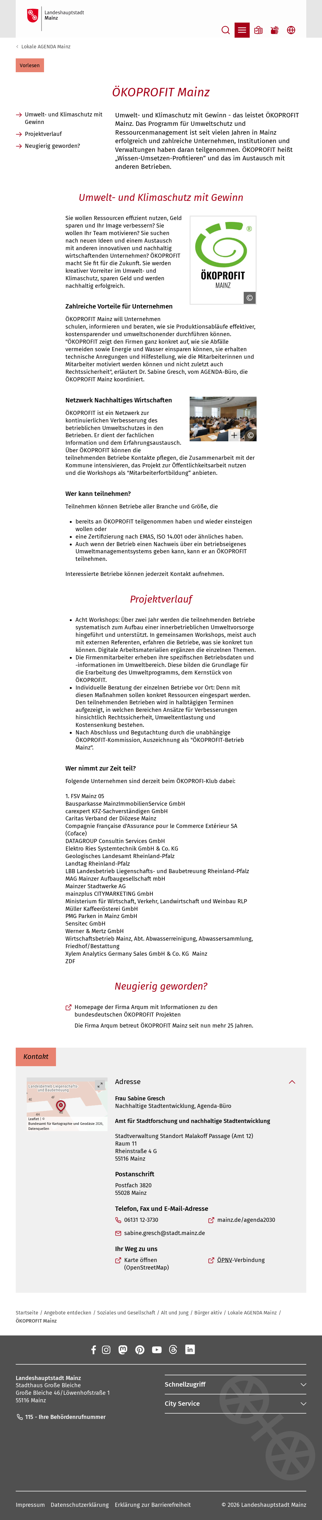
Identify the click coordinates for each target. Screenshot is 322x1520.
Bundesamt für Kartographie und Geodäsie (61, 1124)
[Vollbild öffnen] (100, 1085)
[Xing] (207, 1349)
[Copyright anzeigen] (248, 298)
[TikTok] (223, 1349)
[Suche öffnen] (225, 30)
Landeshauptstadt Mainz (273, 1504)
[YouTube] (156, 1349)
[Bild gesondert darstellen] (232, 435)
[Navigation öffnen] (242, 30)
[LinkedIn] (190, 1349)
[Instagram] (105, 1349)
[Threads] (173, 1349)
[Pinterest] (139, 1349)
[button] (30, 65)
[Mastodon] (122, 1349)
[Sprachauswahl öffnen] (291, 30)
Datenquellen (38, 1129)
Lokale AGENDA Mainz (45, 47)
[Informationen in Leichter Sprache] (258, 30)
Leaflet (33, 1119)
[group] (67, 1104)
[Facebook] (93, 1349)
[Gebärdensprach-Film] (274, 30)
